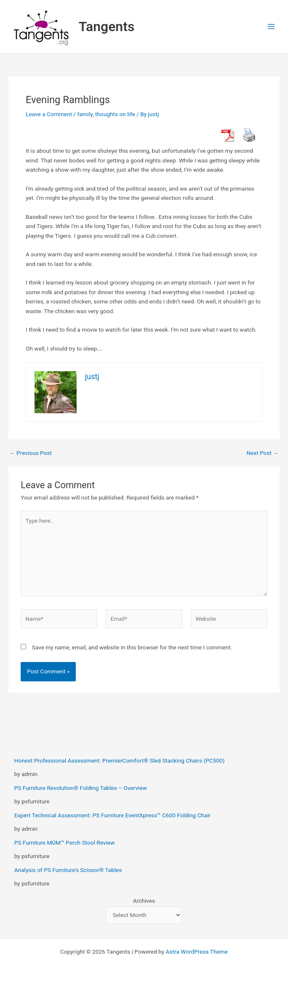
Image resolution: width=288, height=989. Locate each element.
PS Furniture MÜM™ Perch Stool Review (64, 842)
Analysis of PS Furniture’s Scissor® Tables (68, 870)
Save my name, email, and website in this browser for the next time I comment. (132, 647)
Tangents (107, 27)
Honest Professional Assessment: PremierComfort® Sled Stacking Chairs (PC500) (119, 760)
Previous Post (30, 453)
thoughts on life (115, 114)
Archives (144, 900)
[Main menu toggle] (271, 26)
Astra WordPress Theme (197, 951)
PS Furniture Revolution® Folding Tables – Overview (80, 787)
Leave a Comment (49, 114)
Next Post (262, 453)
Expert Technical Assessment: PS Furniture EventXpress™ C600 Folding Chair (112, 815)
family (85, 114)
